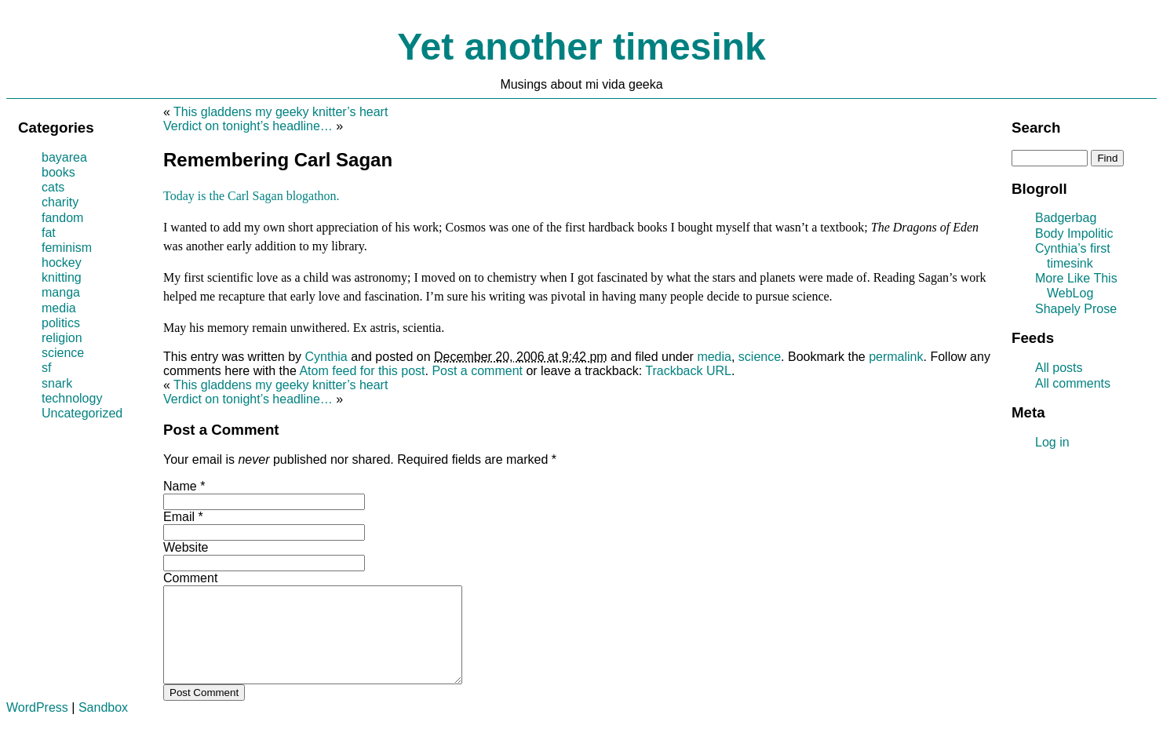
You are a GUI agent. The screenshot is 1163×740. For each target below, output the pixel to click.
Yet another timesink (581, 46)
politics (61, 323)
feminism (67, 247)
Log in (1052, 442)
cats (53, 187)
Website (186, 547)
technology (72, 398)
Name (180, 486)
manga (61, 292)
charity (60, 202)
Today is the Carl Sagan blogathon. (251, 195)
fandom (62, 217)
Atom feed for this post (362, 370)
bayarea (64, 157)
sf (46, 367)
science (759, 356)
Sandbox (103, 726)
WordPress (37, 726)
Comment (190, 578)
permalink (896, 356)
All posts (1058, 367)
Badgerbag (1065, 217)
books (58, 172)
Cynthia (326, 356)
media (714, 356)
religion (62, 337)
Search (1036, 127)
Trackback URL (688, 370)
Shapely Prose (1076, 308)
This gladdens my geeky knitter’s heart (280, 111)
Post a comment (477, 370)
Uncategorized (82, 413)
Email (179, 516)
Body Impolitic (1074, 233)
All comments (1072, 383)
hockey (62, 262)
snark (57, 383)
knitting (62, 277)
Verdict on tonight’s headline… (248, 126)
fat (49, 232)
